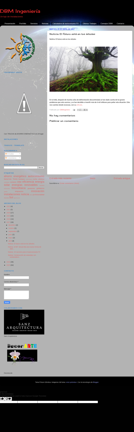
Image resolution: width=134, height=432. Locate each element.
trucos (18, 198)
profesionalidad (38, 195)
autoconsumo (36, 176)
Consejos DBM (107, 24)
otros (31, 194)
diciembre (12, 225)
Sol (11, 197)
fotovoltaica (18, 188)
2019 (8, 216)
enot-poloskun (71, 382)
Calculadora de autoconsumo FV (66, 24)
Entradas (9, 154)
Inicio (92, 178)
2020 (8, 213)
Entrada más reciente (60, 178)
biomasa (22, 179)
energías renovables (25, 184)
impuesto (19, 191)
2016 (8, 262)
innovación (37, 191)
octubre (11, 228)
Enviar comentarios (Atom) (69, 183)
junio (10, 234)
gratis (5, 191)
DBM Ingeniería (20, 11)
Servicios (34, 24)
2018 (8, 219)
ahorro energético (15, 176)
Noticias (45, 24)
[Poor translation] (8, 399)
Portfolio (22, 24)
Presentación (10, 24)
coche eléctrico (38, 179)
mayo (11, 238)
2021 (8, 209)
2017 (8, 222)
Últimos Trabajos (89, 24)
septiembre (13, 231)
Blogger (95, 382)
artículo (79, 105)
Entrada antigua (122, 178)
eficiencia (28, 181)
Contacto (120, 24)
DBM (19, 182)
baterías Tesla (10, 179)
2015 (8, 265)
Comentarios (10, 158)
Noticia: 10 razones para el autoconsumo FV (24, 252)
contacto (13, 182)
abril (10, 241)
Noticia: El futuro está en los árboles (21, 244)
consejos (6, 182)
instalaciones (12, 194)
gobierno (40, 188)
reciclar (6, 198)
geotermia (31, 188)
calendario (29, 179)
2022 (8, 206)
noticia (25, 194)
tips (15, 198)
